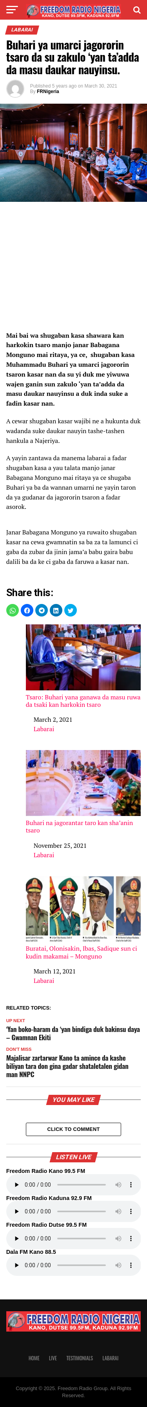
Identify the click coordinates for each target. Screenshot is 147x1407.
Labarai (44, 729)
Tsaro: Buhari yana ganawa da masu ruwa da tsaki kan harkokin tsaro (83, 666)
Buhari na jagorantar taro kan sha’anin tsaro (83, 792)
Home (34, 1358)
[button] (12, 610)
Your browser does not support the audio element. (73, 1184)
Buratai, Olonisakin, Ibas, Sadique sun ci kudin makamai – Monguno (83, 918)
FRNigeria (48, 91)
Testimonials (79, 1358)
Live (53, 1358)
